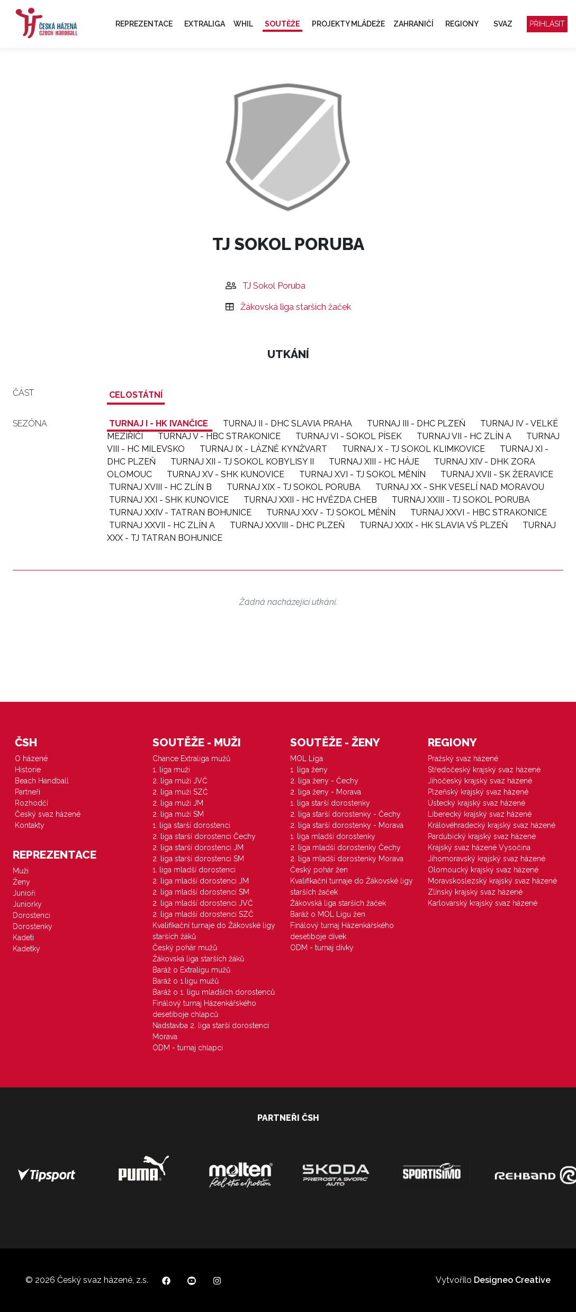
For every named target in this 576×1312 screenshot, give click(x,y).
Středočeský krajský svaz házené (484, 769)
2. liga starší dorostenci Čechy (204, 836)
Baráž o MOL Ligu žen (327, 914)
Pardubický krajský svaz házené (482, 836)
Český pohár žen (319, 869)
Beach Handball (42, 781)
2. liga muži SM (178, 814)
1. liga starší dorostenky (330, 803)
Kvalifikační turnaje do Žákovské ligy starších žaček (351, 886)
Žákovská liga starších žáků (198, 958)
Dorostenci (31, 915)
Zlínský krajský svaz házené (475, 892)
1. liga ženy (309, 769)
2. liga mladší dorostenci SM (200, 892)
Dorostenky (32, 926)
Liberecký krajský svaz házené (480, 814)
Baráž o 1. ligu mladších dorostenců (213, 992)
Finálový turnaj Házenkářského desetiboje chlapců (204, 1009)
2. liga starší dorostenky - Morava (346, 825)
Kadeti (23, 937)
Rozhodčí (31, 803)
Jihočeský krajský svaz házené (480, 781)
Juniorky (27, 904)
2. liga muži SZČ (180, 792)
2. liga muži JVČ (180, 781)
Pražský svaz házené (463, 758)
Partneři (27, 792)
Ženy (21, 882)
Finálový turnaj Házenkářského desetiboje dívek (342, 931)
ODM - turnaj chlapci (187, 1047)
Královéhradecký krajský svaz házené (491, 825)
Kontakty (29, 825)
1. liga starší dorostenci (191, 825)
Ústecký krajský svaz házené (476, 803)
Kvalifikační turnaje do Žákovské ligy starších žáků (213, 931)
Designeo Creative (512, 1280)
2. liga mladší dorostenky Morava (346, 858)
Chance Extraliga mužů (191, 758)
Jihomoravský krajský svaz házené (486, 858)
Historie (28, 769)
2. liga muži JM (177, 803)
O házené (31, 758)
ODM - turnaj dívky (322, 947)
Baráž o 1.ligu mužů (185, 981)
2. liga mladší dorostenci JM (200, 881)
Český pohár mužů (184, 947)
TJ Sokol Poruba (273, 286)
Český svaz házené (47, 814)
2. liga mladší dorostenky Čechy (345, 847)
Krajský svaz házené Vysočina (479, 847)
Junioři (24, 893)
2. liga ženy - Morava (325, 792)
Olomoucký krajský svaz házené (483, 869)
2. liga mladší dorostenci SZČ (203, 914)
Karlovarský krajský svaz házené (482, 903)
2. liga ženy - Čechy (324, 781)
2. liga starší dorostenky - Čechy (345, 814)
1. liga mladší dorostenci (194, 869)
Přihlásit (547, 24)
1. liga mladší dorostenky (332, 836)
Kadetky (26, 948)
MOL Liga (306, 758)
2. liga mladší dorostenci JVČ (202, 903)
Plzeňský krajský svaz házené (478, 792)
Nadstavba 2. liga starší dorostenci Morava (210, 1031)
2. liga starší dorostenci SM (198, 858)
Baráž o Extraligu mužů (191, 970)
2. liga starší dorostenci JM (198, 847)
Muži (21, 871)
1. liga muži (171, 769)
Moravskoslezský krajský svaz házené (492, 881)
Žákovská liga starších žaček (295, 307)
